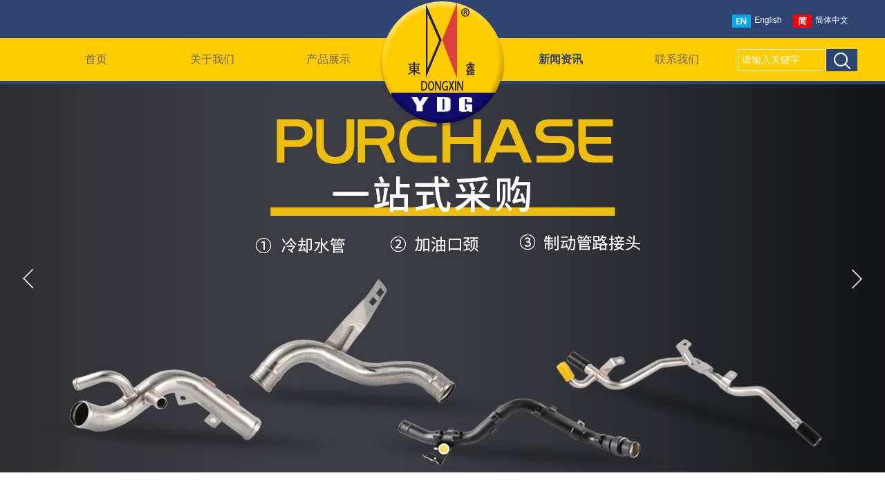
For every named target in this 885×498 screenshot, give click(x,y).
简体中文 (820, 21)
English (756, 21)
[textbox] (782, 60)
